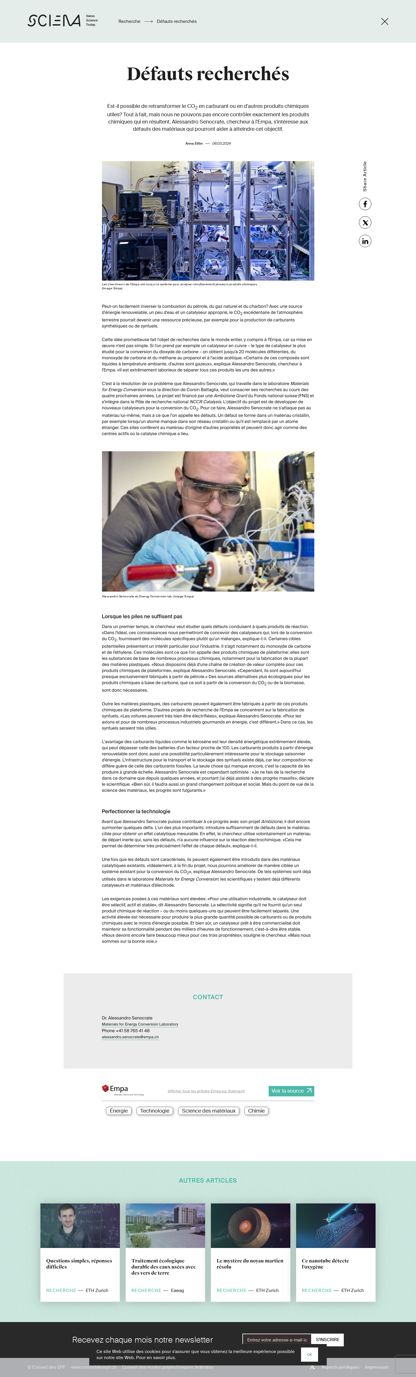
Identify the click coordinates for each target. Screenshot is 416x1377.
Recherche (130, 21)
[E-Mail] (277, 1340)
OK (309, 1354)
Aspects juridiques (340, 1367)
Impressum (377, 1367)
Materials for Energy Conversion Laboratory (140, 1024)
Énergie (119, 1110)
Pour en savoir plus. (156, 1358)
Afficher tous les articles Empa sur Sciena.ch (206, 1091)
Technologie (154, 1110)
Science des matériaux (208, 1110)
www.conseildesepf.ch (93, 1367)
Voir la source (288, 1090)
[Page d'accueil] (68, 21)
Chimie (256, 1110)
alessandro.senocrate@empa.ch (130, 1037)
